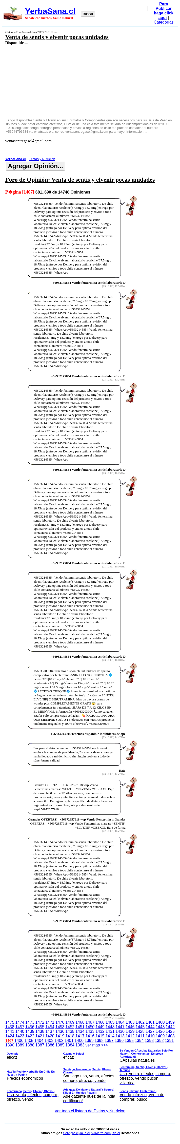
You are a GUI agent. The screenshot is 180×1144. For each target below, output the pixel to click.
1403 (49, 1040)
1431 (110, 1031)
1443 (160, 1027)
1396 (119, 1040)
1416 (90, 1036)
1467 (90, 1022)
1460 (160, 1022)
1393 (149, 1040)
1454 (49, 1027)
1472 (40, 1022)
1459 (170, 1022)
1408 (170, 1036)
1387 (40, 1045)
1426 (160, 1031)
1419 (60, 1036)
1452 (69, 1027)
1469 (69, 1022)
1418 (69, 1036)
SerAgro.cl (70, 1133)
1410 (150, 1036)
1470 (60, 1022)
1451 (80, 1027)
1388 (29, 1045)
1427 (150, 1031)
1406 (19, 1040)
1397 (109, 1040)
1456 (29, 1027)
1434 (80, 1031)
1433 (90, 1031)
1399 (89, 1040)
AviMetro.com (101, 1133)
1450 (90, 1027)
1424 (9, 1036)
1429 (130, 1031)
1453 (60, 1027)
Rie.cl (116, 1133)
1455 (40, 1027)
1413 (120, 1036)
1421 (40, 1036)
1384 (69, 1045)
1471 (49, 1022)
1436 (60, 1031)
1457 (19, 1027)
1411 (140, 1036)
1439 (29, 1031)
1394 (139, 1040)
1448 (110, 1027)
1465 (110, 1022)
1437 (49, 1031)
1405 (28, 1040)
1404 (39, 1040)
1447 (120, 1027)
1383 (80, 1045)
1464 (120, 1022)
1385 (60, 1045)
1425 (170, 1031)
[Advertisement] (76, 81)
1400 (79, 1040)
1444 (150, 1027)
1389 (19, 1045)
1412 (130, 1036)
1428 (140, 1031)
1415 (100, 1036)
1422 (29, 1036)
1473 (29, 1022)
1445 (140, 1027)
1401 (69, 1040)
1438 (40, 1031)
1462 (140, 1022)
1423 (19, 1036)
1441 (9, 1031)
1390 (9, 1045)
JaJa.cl (84, 1133)
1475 (9, 1022)
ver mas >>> (90, 1074)
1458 (9, 1027)
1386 (49, 1045)
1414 (110, 1036)
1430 (120, 1031)
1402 (59, 1040)
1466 (100, 1022)
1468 (80, 1022)
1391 (169, 1040)
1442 (170, 1027)
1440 (19, 1031)
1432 (100, 1031)
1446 (130, 1027)
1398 (99, 1040)
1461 (150, 1022)
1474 (19, 1022)
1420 (49, 1036)
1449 (100, 1027)
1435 (69, 1031)
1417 (80, 1036)
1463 (130, 1022)
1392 (159, 1040)
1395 (129, 1040)
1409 (160, 1036)
